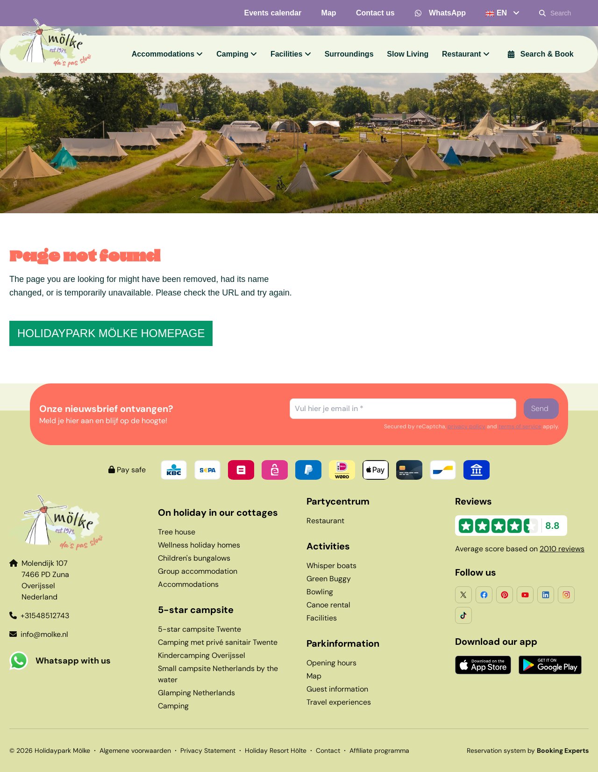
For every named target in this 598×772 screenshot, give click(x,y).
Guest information (337, 689)
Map (313, 676)
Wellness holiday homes (199, 545)
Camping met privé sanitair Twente (218, 642)
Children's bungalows (194, 558)
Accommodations (188, 584)
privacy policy (466, 426)
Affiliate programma (379, 750)
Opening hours (331, 663)
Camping (173, 706)
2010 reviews (562, 549)
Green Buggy (328, 579)
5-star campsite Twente (199, 629)
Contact (328, 750)
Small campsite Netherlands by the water (218, 674)
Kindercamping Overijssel (201, 655)
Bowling (319, 592)
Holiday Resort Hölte (275, 750)
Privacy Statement (207, 750)
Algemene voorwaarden (135, 750)
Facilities (321, 618)
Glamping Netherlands (196, 693)
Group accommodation (197, 571)
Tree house (176, 532)
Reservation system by (528, 750)
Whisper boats (331, 565)
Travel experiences (338, 702)
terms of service (519, 426)
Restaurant (325, 521)
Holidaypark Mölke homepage (111, 333)
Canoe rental (328, 605)
